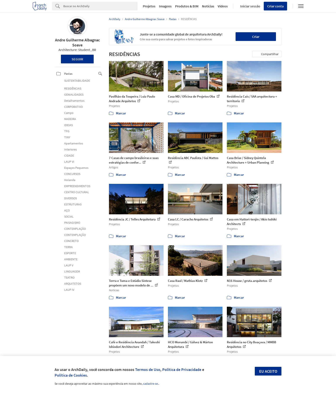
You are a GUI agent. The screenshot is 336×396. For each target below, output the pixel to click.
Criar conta (275, 6)
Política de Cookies (71, 375)
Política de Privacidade (181, 369)
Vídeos (223, 6)
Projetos (149, 6)
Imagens (165, 6)
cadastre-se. (151, 384)
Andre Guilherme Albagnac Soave (77, 42)
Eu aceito (268, 371)
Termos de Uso (147, 369)
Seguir (77, 59)
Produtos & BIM (186, 6)
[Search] (100, 6)
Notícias (208, 6)
